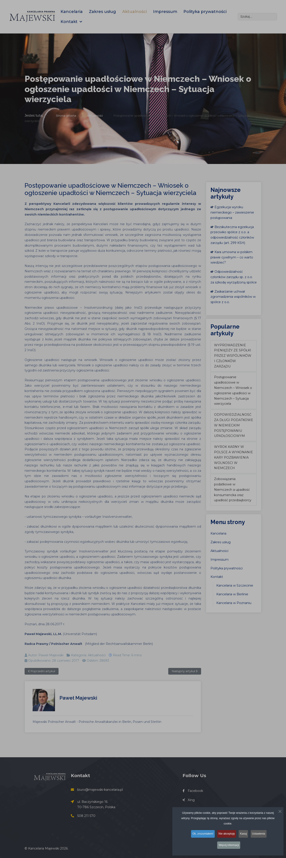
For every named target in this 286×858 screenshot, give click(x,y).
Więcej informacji (229, 846)
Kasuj (244, 835)
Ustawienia (260, 835)
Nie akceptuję (226, 835)
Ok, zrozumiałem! (201, 835)
